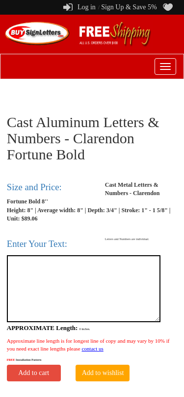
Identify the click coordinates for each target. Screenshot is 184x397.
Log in (87, 7)
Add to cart (33, 372)
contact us (92, 349)
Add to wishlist (103, 372)
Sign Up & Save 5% (129, 7)
